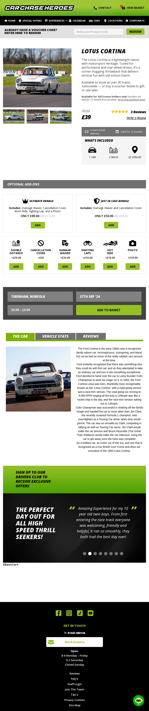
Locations (115, 20)
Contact (103, 8)
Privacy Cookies (74, 700)
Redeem (135, 31)
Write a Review (136, 118)
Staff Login (74, 684)
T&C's (74, 694)
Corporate (137, 20)
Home (11, 20)
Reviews (74, 673)
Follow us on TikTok (80, 613)
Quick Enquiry (75, 642)
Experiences (57, 20)
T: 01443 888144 (74, 633)
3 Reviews (138, 112)
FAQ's (74, 679)
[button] (84, 553)
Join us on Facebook (58, 613)
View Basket (133, 7)
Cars (97, 20)
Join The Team (74, 689)
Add (38, 225)
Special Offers (32, 20)
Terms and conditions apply (131, 99)
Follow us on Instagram (69, 613)
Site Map (74, 705)
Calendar (79, 20)
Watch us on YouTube (90, 613)
